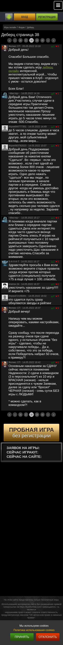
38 (31, 40)
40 (42, 40)
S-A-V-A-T (14, 261)
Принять (22, 637)
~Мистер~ (14, 93)
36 (20, 40)
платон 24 (14, 284)
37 (26, 40)
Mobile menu (58, 5)
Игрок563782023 (17, 145)
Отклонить (48, 637)
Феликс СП (14, 46)
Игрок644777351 (17, 126)
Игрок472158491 (17, 296)
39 (37, 40)
